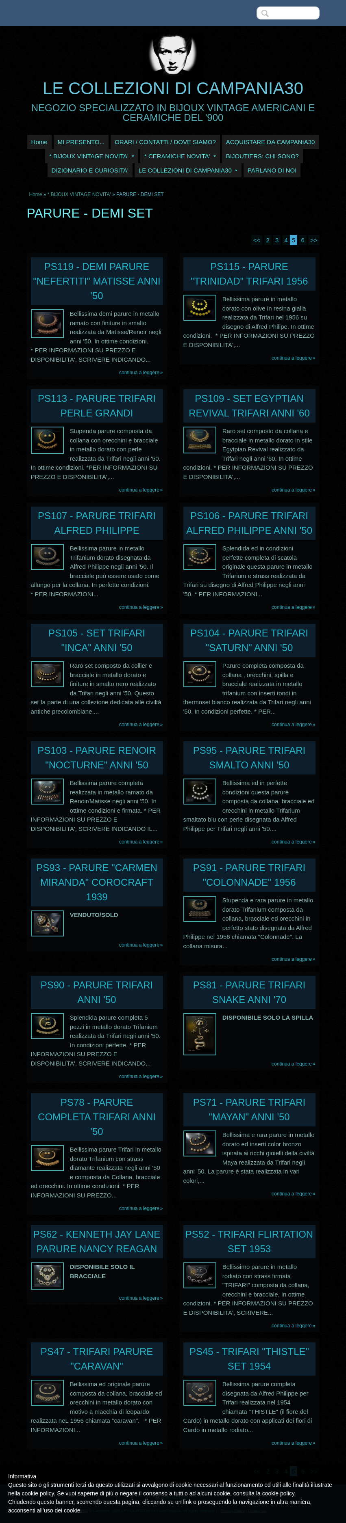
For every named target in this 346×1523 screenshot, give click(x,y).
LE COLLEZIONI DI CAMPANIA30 (173, 88)
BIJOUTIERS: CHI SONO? (262, 156)
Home (39, 141)
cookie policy (278, 1493)
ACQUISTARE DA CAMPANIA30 (270, 141)
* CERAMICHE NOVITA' (180, 156)
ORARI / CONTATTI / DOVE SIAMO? (165, 141)
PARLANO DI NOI (272, 170)
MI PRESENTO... (81, 141)
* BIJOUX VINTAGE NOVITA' (91, 156)
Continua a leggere (139, 372)
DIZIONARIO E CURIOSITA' (90, 170)
